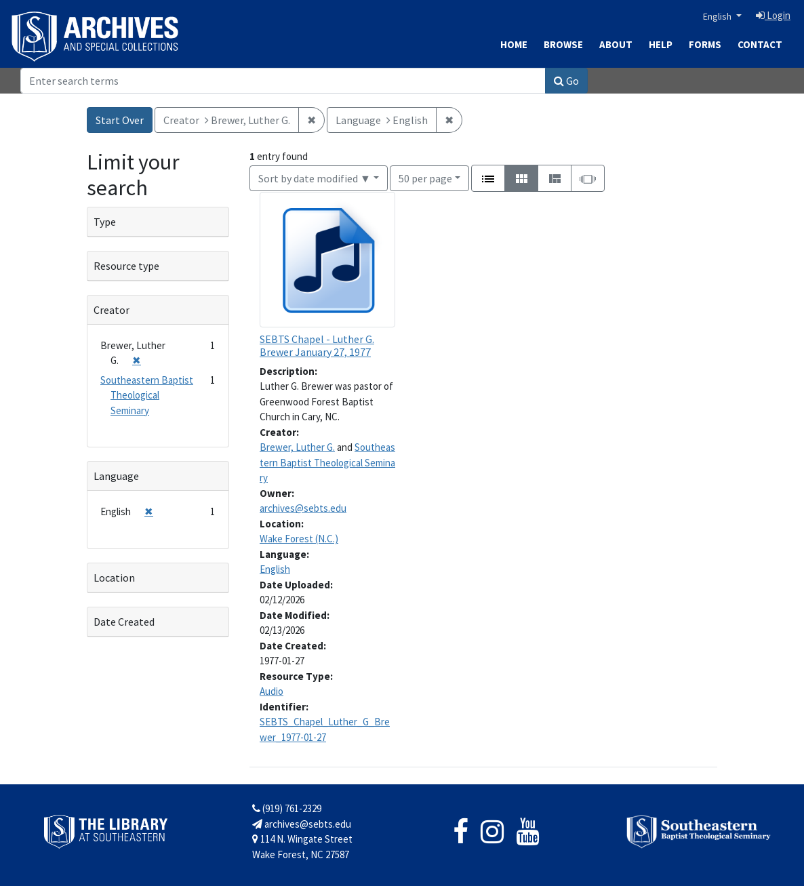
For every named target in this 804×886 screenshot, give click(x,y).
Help (660, 44)
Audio (271, 691)
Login (773, 15)
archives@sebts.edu (303, 508)
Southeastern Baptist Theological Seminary (327, 462)
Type (105, 221)
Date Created (124, 621)
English (718, 16)
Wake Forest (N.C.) (299, 538)
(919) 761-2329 (286, 808)
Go (566, 80)
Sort (314, 178)
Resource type (126, 266)
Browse (563, 44)
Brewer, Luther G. (297, 447)
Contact (760, 44)
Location (114, 577)
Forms (705, 44)
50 (425, 177)
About (615, 44)
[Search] (283, 81)
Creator (111, 310)
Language (116, 476)
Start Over (120, 120)
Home (513, 44)
